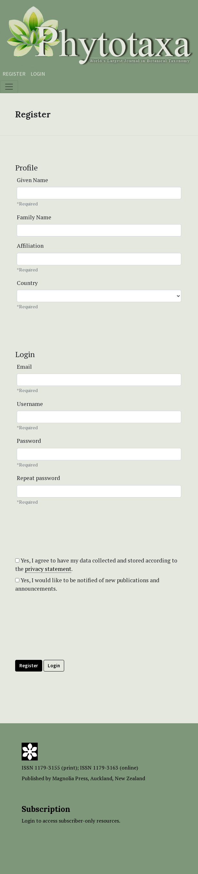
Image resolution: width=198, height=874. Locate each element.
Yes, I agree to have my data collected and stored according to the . (96, 565)
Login (38, 74)
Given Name (32, 180)
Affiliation (30, 245)
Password (29, 440)
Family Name (34, 217)
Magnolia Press (70, 778)
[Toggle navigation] (9, 86)
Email (24, 366)
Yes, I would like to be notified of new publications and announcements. (87, 584)
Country (27, 283)
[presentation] (64, 640)
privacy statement (48, 569)
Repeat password (38, 478)
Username (30, 404)
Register (14, 74)
